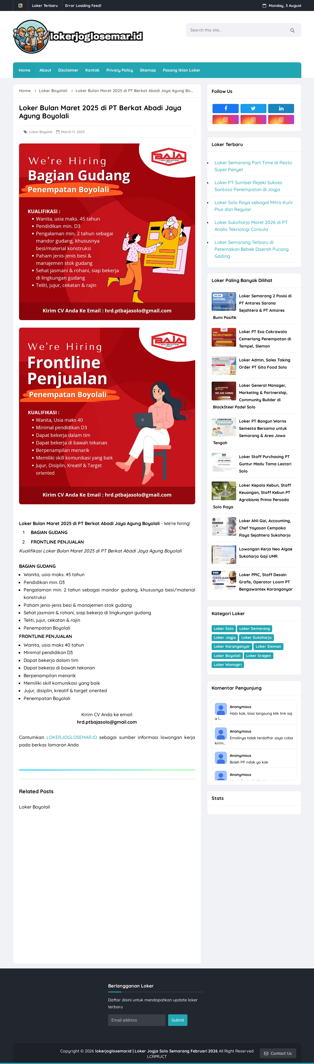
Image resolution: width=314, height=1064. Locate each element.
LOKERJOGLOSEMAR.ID (71, 737)
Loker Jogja (225, 637)
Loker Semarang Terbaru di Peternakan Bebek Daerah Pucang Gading (252, 249)
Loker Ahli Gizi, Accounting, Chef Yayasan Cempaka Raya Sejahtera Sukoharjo (265, 528)
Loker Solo (224, 628)
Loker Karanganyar (232, 646)
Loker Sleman (268, 646)
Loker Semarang (254, 628)
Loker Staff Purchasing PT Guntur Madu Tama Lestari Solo (265, 464)
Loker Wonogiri (228, 664)
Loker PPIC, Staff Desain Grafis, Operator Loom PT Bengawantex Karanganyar (266, 582)
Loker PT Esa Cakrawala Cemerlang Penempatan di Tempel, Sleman (265, 339)
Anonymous (240, 706)
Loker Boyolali (40, 132)
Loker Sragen (258, 655)
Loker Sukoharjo (256, 637)
